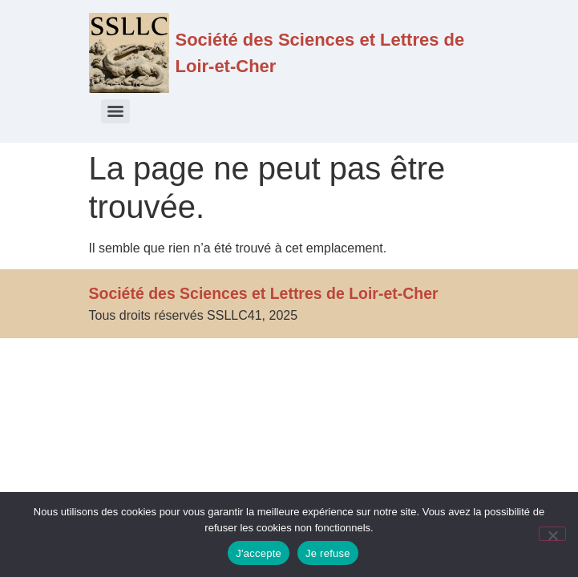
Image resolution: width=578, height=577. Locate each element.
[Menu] (115, 111)
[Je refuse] (552, 534)
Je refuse (327, 553)
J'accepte (258, 553)
